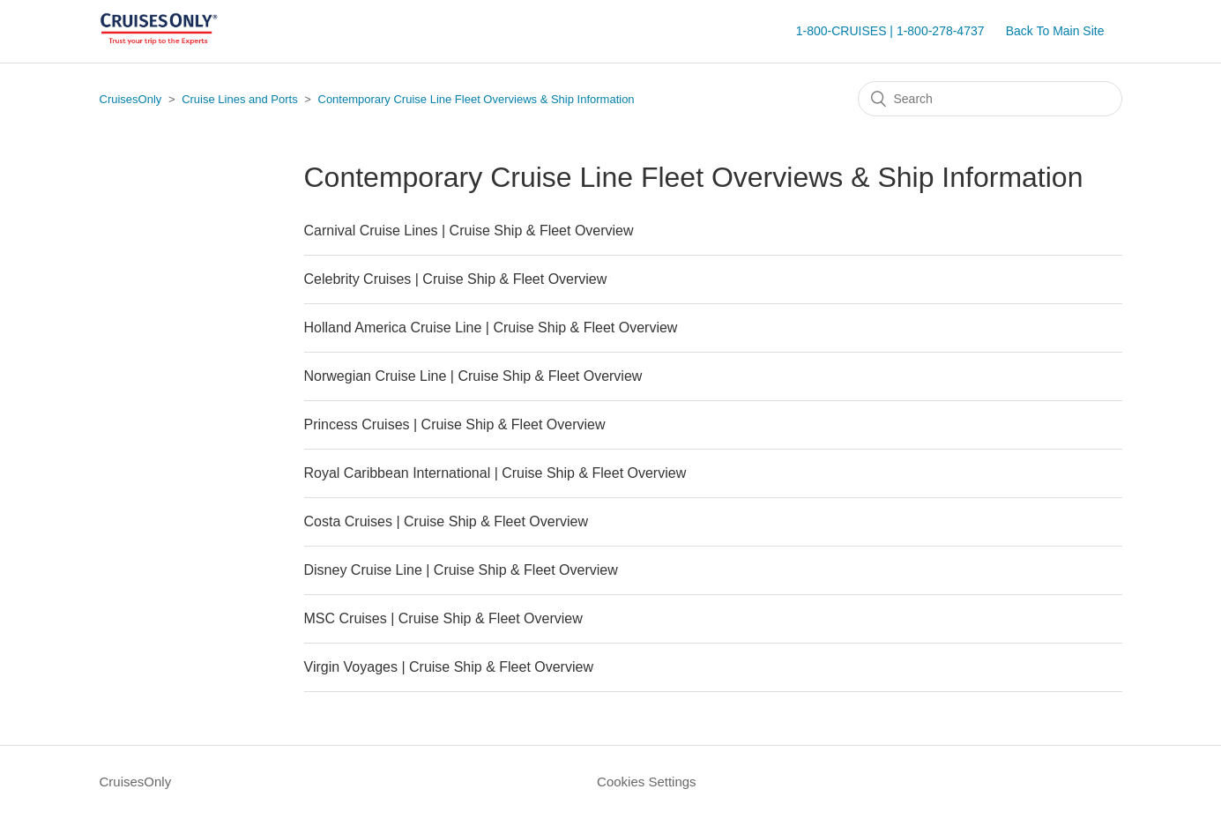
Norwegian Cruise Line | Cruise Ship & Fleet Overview (473, 376)
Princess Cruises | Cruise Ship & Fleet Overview (455, 424)
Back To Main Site (1055, 31)
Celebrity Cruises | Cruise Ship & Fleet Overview (455, 279)
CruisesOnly (131, 99)
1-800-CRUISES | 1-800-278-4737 (890, 31)
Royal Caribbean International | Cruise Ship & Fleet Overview (495, 472)
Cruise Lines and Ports (240, 99)
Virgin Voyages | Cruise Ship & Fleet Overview (448, 666)
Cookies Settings (646, 781)
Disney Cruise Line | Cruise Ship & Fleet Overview (461, 569)
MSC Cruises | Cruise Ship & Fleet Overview (443, 618)
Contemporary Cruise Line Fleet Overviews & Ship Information (476, 99)
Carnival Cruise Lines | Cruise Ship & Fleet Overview (469, 230)
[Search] (990, 98)
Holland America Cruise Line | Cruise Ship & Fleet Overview (491, 327)
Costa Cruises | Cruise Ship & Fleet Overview (446, 521)
